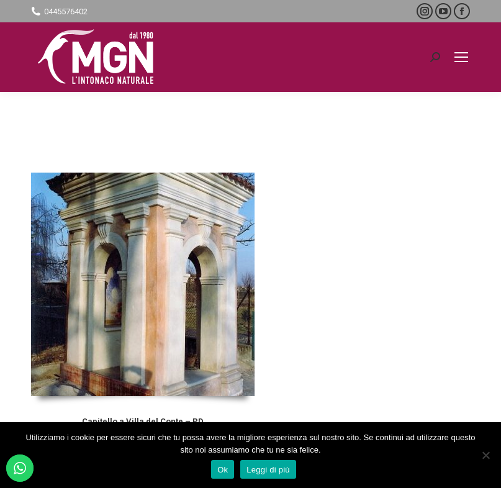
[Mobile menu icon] (461, 57)
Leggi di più (268, 469)
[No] (485, 455)
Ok (222, 469)
